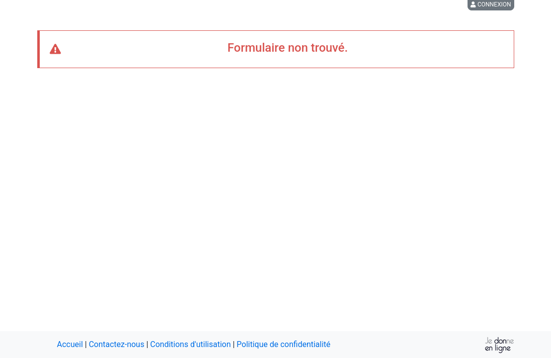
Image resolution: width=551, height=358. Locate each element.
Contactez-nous (117, 344)
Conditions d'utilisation (190, 344)
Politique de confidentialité (283, 344)
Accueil (70, 344)
